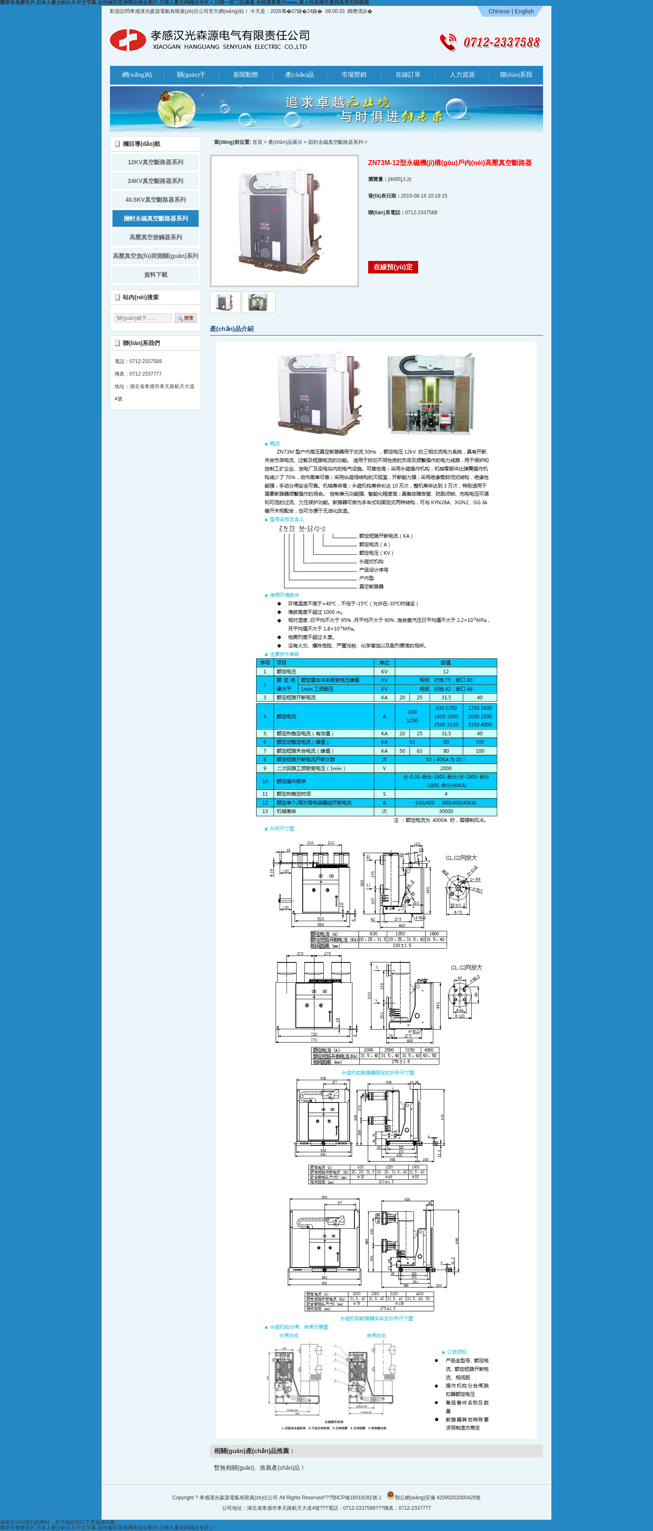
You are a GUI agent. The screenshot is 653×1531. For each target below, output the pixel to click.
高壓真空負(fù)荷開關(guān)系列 (155, 256)
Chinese (499, 11)
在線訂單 (408, 74)
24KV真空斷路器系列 (155, 181)
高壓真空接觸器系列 (156, 237)
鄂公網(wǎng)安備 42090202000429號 (433, 1495)
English (524, 11)
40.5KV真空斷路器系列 (155, 199)
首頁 (257, 142)
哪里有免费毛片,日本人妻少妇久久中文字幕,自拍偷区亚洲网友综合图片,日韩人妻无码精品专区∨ (106, 1528)
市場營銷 (353, 74)
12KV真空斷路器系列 (155, 162)
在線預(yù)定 (393, 267)
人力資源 (462, 74)
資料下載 (155, 274)
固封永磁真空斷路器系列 (156, 218)
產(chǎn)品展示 (285, 142)
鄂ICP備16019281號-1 (356, 1498)
